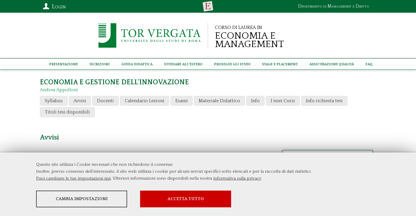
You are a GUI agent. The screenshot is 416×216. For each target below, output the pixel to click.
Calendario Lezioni (144, 100)
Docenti (105, 100)
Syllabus (54, 100)
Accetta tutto (186, 198)
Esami (181, 100)
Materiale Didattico (219, 100)
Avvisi (80, 100)
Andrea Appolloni (59, 89)
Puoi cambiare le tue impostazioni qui (73, 178)
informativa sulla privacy (237, 178)
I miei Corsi (283, 100)
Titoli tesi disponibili (67, 112)
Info (255, 100)
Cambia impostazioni (82, 198)
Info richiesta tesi (324, 100)
